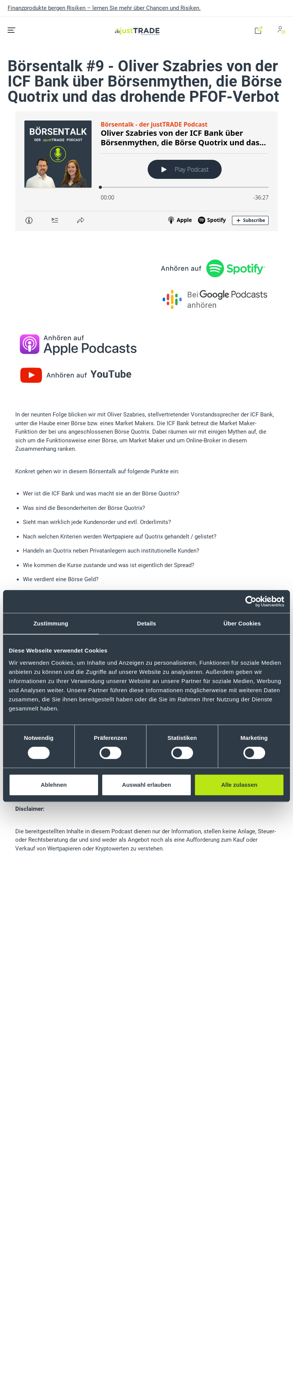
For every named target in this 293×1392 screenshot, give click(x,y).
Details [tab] (146, 623)
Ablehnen (54, 784)
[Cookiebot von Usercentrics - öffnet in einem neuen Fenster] (250, 601)
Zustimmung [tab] (51, 623)
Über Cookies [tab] (242, 623)
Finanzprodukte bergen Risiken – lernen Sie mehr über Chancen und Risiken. (104, 8)
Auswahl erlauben (146, 784)
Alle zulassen (239, 784)
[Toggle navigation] (14, 30)
